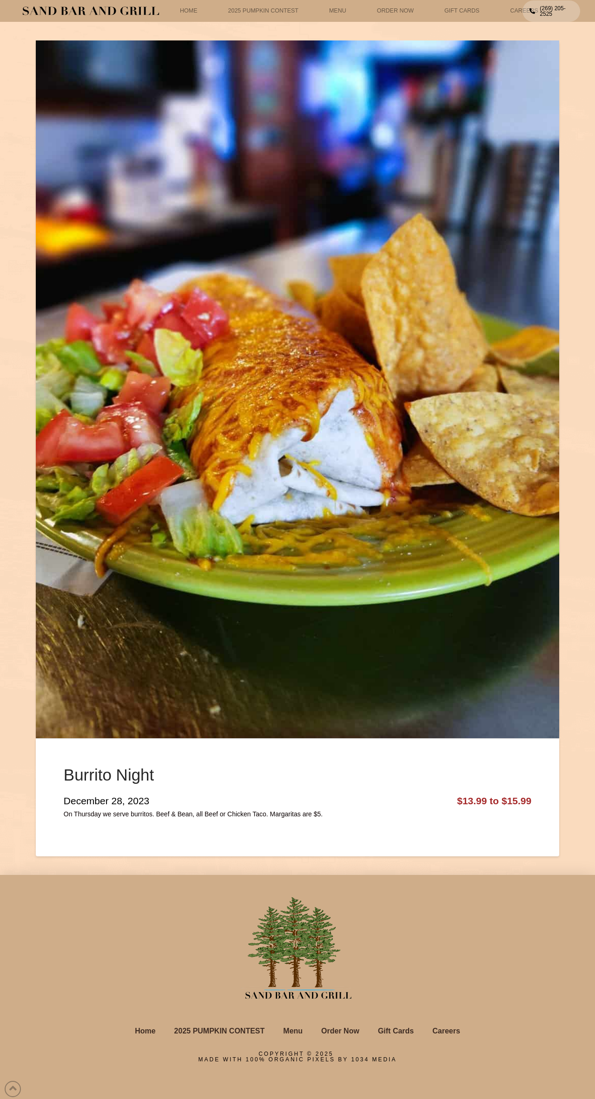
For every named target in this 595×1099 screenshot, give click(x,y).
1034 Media (374, 1059)
